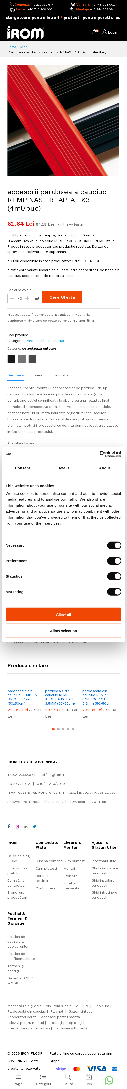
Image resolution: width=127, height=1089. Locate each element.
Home (11, 47)
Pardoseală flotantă (71, 1028)
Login (112, 32)
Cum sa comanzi (49, 861)
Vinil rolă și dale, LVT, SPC (67, 1006)
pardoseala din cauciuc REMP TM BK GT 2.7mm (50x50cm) (23, 697)
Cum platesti (46, 868)
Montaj (69, 868)
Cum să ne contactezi (16, 882)
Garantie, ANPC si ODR (20, 980)
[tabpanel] (63, 517)
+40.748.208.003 (40, 9)
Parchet (57, 1011)
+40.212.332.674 (42, 4)
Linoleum (101, 1006)
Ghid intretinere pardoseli (104, 895)
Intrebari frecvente (71, 885)
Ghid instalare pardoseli (103, 882)
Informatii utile (104, 861)
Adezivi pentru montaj (25, 1023)
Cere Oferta (62, 297)
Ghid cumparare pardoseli (105, 870)
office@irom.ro (54, 775)
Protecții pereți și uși (65, 1023)
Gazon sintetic (81, 1011)
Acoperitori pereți (22, 1017)
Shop (24, 47)
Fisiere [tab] (37, 375)
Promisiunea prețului (17, 870)
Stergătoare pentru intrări (28, 1028)
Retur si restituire (43, 878)
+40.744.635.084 (102, 9)
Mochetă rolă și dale (24, 1006)
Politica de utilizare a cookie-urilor (18, 941)
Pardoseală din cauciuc (45, 341)
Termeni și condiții (15, 968)
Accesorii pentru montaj (61, 1017)
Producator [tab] (59, 375)
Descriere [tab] (15, 375)
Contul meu (45, 888)
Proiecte (70, 876)
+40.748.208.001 (102, 4)
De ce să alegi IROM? (18, 858)
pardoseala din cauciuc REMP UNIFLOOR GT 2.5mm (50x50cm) (97, 697)
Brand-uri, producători (17, 895)
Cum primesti (74, 861)
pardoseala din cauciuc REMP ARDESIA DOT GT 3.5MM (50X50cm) (60, 697)
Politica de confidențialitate (21, 956)
